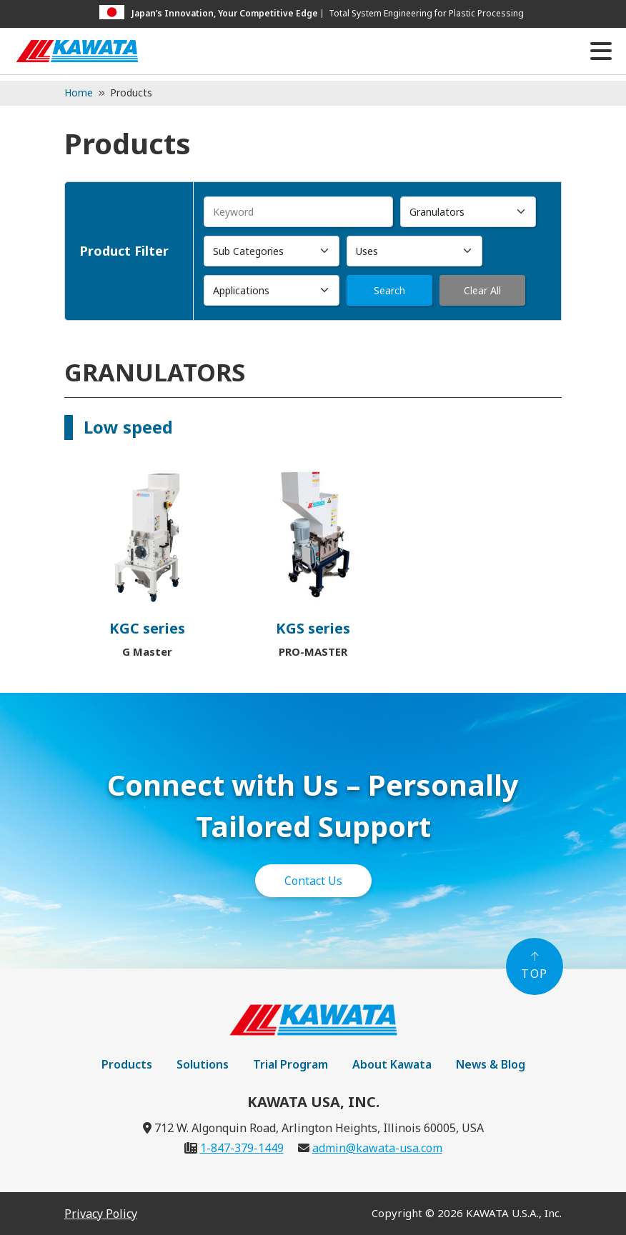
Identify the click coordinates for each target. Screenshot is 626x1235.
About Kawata (392, 1064)
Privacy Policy (100, 1213)
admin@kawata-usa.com (377, 1148)
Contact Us (313, 881)
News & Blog (490, 1064)
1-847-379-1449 (242, 1148)
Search (389, 290)
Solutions (203, 1064)
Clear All (482, 290)
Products (126, 1064)
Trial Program (290, 1064)
